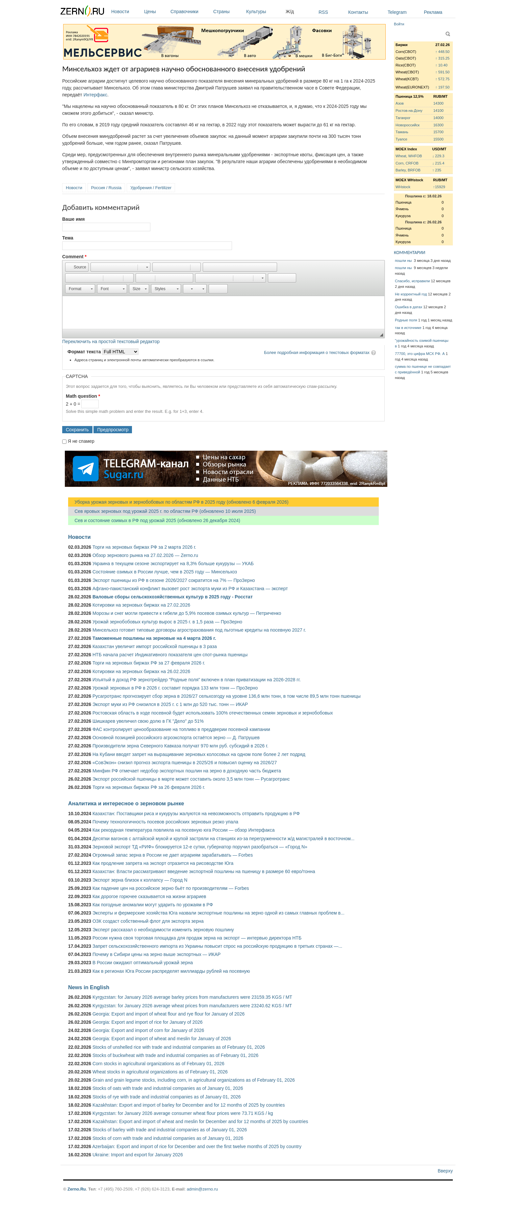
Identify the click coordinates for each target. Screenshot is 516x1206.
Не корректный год (411, 294)
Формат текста (84, 351)
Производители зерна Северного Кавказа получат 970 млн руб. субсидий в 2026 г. (180, 745)
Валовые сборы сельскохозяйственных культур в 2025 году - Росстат (172, 596)
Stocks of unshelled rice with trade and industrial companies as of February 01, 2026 (178, 1047)
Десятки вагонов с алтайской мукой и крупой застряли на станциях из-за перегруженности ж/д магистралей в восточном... (223, 838)
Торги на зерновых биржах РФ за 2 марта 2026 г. (144, 547)
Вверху (445, 1170)
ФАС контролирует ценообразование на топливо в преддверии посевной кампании (181, 729)
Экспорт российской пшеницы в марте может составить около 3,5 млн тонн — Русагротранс (191, 779)
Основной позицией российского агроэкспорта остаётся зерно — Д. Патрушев (176, 737)
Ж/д (290, 11)
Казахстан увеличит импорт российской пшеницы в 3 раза (154, 646)
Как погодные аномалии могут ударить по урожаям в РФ (152, 904)
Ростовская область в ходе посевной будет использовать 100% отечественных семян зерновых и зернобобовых (212, 713)
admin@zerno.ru (202, 1189)
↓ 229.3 (438, 156)
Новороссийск (408, 125)
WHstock (403, 187)
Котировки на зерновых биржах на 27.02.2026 (141, 605)
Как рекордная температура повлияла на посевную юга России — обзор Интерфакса (183, 830)
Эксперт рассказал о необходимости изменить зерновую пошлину (163, 929)
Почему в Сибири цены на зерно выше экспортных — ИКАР (156, 954)
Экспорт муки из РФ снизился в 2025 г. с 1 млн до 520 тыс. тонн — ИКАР (170, 704)
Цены (155, 11)
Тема (67, 237)
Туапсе (401, 139)
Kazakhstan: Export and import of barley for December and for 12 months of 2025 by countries (188, 1105)
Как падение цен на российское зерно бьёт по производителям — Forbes (170, 888)
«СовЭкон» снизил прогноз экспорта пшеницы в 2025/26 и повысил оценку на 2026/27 (184, 762)
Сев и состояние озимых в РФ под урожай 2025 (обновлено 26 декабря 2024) (154, 520)
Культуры (264, 11)
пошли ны (404, 261)
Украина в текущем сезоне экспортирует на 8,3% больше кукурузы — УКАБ (173, 563)
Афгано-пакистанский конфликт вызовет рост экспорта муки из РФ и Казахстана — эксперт (190, 588)
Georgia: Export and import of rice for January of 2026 (147, 1022)
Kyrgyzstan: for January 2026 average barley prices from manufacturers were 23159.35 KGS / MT (192, 997)
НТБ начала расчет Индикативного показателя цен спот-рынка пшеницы (169, 654)
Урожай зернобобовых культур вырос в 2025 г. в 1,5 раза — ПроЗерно (167, 621)
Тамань (402, 132)
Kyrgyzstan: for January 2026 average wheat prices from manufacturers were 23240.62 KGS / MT (192, 1005)
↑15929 (439, 187)
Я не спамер (81, 441)
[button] (76, 267)
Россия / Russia (106, 187)
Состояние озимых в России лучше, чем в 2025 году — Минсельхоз (164, 571)
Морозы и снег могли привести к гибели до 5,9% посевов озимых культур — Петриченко (186, 613)
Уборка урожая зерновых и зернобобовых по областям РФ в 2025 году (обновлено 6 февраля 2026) (178, 502)
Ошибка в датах (408, 307)
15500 (438, 139)
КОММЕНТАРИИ (409, 252)
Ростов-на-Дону (409, 111)
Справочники (190, 11)
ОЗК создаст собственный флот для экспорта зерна (148, 921)
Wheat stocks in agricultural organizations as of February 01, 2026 (160, 1071)
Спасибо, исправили (412, 281)
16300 (438, 125)
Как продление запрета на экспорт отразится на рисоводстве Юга (162, 863)
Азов (400, 103)
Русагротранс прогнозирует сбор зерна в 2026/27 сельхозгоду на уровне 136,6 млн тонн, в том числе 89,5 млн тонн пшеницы (226, 696)
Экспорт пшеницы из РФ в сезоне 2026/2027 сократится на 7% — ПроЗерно (173, 580)
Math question (83, 396)
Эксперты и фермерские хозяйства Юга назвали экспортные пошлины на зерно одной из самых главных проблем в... (218, 913)
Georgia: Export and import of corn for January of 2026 (148, 1030)
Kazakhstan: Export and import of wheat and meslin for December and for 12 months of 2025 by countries (200, 1121)
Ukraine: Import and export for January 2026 (137, 1154)
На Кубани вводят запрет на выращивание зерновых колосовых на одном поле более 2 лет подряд (198, 754)
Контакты (358, 12)
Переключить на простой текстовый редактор (111, 341)
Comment (74, 256)
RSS (323, 12)
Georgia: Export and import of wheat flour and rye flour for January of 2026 (168, 1014)
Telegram (397, 12)
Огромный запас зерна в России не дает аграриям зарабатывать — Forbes (172, 855)
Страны (228, 11)
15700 (438, 132)
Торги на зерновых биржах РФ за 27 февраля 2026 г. (148, 663)
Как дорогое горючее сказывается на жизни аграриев (149, 896)
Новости (126, 11)
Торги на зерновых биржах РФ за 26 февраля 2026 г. (148, 787)
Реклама (433, 12)
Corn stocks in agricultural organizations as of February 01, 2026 (158, 1063)
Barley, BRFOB (408, 170)
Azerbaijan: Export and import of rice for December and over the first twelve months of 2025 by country (196, 1146)
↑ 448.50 (442, 52)
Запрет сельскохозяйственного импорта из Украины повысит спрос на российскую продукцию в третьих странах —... (217, 946)
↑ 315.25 (442, 58)
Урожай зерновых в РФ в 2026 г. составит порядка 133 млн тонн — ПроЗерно (175, 688)
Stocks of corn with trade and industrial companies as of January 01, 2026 (167, 1138)
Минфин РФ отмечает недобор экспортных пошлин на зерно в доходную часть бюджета (186, 770)
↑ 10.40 (441, 65)
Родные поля (406, 320)
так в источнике (408, 328)
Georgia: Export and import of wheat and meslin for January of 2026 (161, 1038)
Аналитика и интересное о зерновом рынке (126, 803)
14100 (438, 111)
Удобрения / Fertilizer (150, 187)
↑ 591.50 (442, 72)
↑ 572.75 (442, 79)
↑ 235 (436, 170)
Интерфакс (95, 94)
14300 (438, 103)
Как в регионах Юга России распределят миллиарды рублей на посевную (171, 971)
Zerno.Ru (76, 1189)
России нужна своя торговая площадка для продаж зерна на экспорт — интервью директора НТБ (196, 938)
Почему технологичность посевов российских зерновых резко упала (165, 821)
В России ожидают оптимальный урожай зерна (142, 962)
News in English (88, 987)
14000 (438, 118)
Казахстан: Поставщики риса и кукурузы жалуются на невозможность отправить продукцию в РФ (196, 813)
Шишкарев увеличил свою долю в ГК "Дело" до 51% (148, 721)
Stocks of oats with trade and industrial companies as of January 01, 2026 (167, 1088)
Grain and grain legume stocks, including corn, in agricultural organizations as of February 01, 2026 (193, 1080)
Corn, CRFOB (407, 163)
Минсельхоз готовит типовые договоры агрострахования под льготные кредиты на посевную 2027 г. (199, 630)
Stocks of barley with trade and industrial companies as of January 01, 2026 (169, 1129)
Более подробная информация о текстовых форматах (317, 352)
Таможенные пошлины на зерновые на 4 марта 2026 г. (154, 638)
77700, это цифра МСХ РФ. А (420, 354)
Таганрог (403, 118)
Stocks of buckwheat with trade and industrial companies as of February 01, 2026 (175, 1055)
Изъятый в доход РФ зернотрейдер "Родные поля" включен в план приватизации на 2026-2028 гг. (196, 679)
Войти (399, 24)
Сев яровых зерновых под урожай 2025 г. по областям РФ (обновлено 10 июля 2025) (162, 511)
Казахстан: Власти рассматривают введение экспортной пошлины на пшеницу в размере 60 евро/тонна (203, 871)
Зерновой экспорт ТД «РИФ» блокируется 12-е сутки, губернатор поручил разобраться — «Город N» (199, 846)
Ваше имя (73, 219)
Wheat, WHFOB (409, 156)
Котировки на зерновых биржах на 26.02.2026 (141, 671)
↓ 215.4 (438, 163)
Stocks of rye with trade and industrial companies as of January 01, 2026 (166, 1096)
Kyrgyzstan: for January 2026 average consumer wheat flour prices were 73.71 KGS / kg (182, 1113)
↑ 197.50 (442, 87)
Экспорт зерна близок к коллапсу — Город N (139, 880)
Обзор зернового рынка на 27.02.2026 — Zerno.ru (145, 555)
